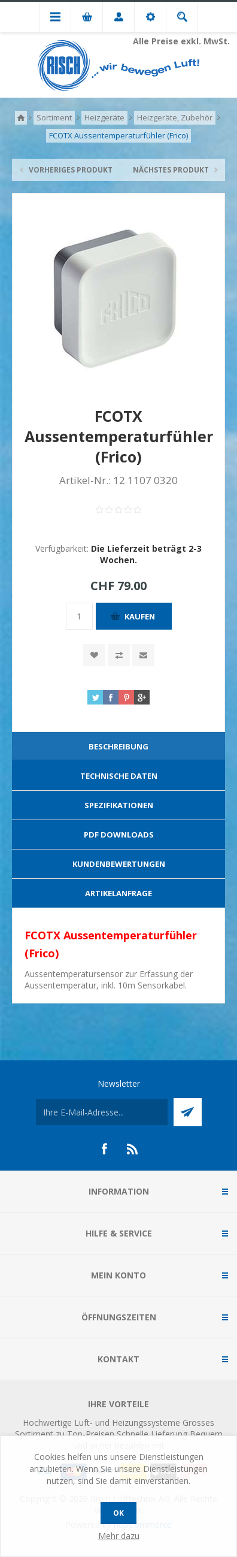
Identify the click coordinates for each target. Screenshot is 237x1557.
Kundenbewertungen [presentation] (118, 863)
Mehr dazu (118, 1535)
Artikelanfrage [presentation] (118, 893)
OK (118, 1513)
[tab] (118, 746)
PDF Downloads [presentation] (119, 834)
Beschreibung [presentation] (118, 746)
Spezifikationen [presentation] (118, 805)
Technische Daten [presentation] (118, 775)
